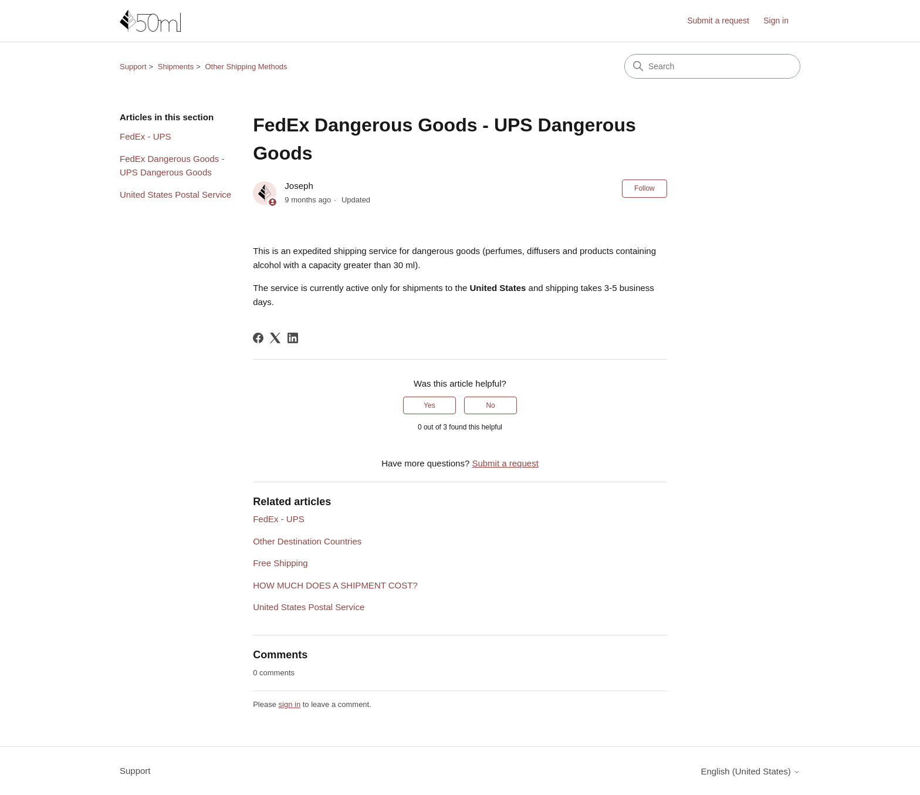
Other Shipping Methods (246, 66)
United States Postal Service (175, 194)
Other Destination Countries (307, 541)
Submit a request (718, 20)
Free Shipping (280, 563)
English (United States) (750, 771)
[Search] (712, 66)
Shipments (176, 66)
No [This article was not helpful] (490, 405)
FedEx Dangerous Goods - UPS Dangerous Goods (172, 165)
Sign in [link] (776, 20)
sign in (290, 704)
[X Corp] (275, 338)
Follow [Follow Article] (644, 188)
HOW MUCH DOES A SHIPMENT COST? (335, 585)
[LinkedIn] (293, 338)
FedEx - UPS (145, 136)
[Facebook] (258, 338)
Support (133, 66)
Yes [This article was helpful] (429, 405)
